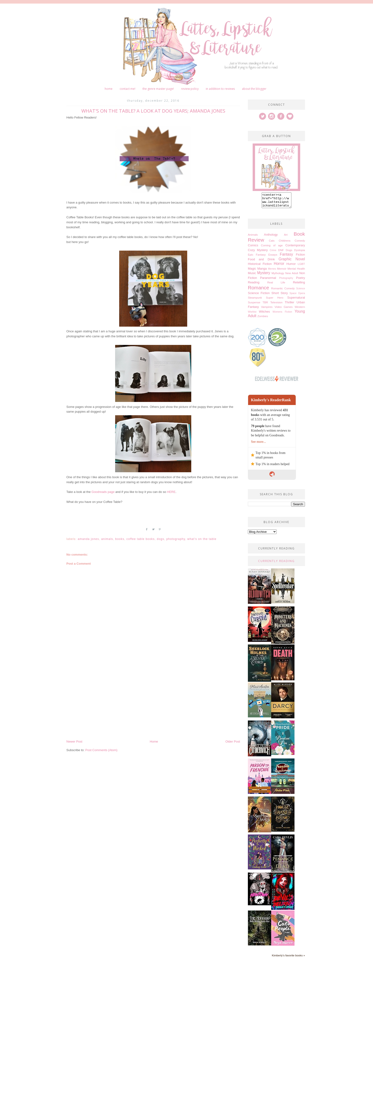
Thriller (289, 305)
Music (252, 276)
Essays (272, 257)
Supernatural (296, 300)
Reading (253, 285)
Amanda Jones (88, 539)
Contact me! (127, 89)
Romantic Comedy (283, 291)
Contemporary (295, 248)
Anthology (271, 237)
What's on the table (201, 539)
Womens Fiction (282, 314)
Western (300, 309)
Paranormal (268, 280)
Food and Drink (261, 262)
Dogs (160, 539)
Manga (262, 271)
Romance (258, 290)
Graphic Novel (292, 262)
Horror (279, 266)
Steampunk (255, 300)
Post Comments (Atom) (101, 750)
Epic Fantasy (257, 257)
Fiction (300, 257)
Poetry (300, 280)
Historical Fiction (260, 266)
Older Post (233, 741)
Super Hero (274, 300)
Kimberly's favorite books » (288, 958)
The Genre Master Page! (158, 89)
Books (119, 539)
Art (286, 237)
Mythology (277, 275)
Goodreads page (103, 492)
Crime (273, 253)
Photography (175, 539)
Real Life (276, 285)
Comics (253, 248)
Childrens (284, 243)
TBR (265, 305)
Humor (291, 266)
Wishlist (252, 314)
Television (276, 305)
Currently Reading (276, 564)
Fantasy (286, 257)
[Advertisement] (153, 703)
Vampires (267, 309)
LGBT (301, 266)
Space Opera (297, 296)
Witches (264, 314)
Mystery (263, 276)
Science (300, 291)
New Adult (291, 275)
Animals (107, 539)
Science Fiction (259, 296)
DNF (281, 252)
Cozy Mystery (258, 253)
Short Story (279, 296)
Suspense (254, 305)
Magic (252, 271)
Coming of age (272, 248)
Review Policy (190, 89)
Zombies (262, 318)
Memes (272, 271)
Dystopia (299, 252)
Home (109, 89)
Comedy (299, 243)
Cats (272, 243)
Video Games (284, 309)
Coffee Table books (140, 539)
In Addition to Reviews (220, 89)
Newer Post (74, 741)
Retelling (299, 285)
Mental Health (296, 271)
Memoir (281, 271)
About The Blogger (254, 89)
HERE (171, 492)
